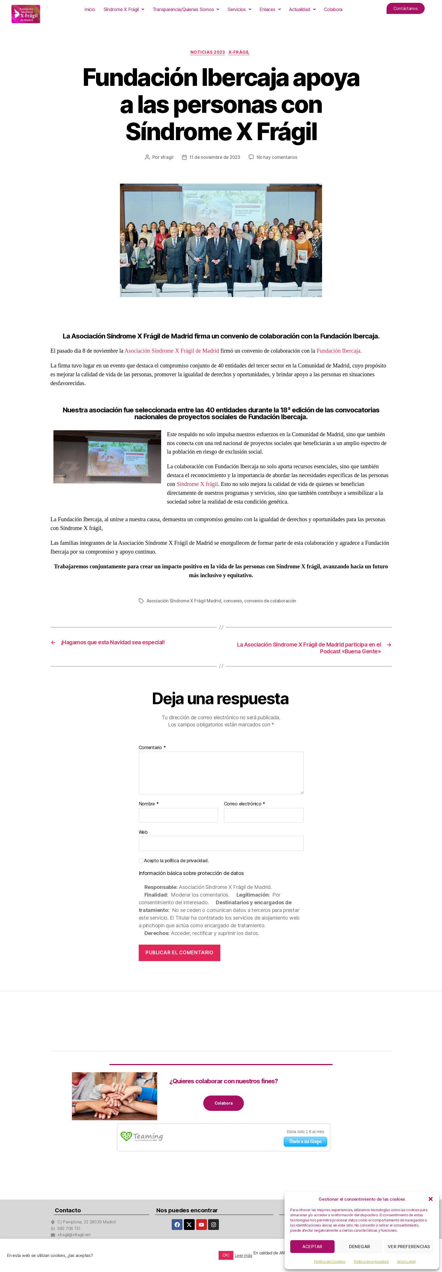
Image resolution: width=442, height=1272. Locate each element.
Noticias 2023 (207, 53)
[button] (430, 1199)
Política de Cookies (329, 1261)
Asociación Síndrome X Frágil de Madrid (171, 352)
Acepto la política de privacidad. (174, 862)
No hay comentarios (278, 158)
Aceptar (312, 1246)
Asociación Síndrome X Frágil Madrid (185, 602)
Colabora (333, 9)
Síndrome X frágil (197, 485)
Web (143, 833)
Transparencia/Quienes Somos (186, 9)
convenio (235, 602)
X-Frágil (242, 53)
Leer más (243, 1255)
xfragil (164, 158)
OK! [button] (226, 1255)
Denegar (359, 1246)
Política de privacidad (371, 1261)
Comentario (152, 749)
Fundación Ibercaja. (339, 352)
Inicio (89, 9)
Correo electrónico (244, 805)
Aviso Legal (406, 1261)
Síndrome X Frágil (124, 9)
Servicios (239, 9)
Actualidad (302, 9)
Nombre (149, 805)
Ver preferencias (409, 1246)
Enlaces (270, 9)
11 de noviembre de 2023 (214, 158)
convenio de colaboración (274, 602)
